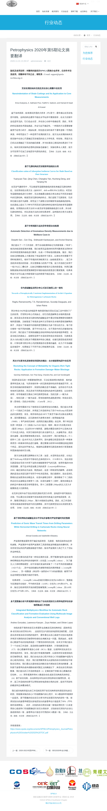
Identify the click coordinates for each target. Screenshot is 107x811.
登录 (92, 4)
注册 (98, 4)
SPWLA (53, 794)
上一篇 (26, 750)
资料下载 (74, 11)
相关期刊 (55, 11)
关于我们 (94, 11)
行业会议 (64, 11)
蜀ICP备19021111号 (53, 803)
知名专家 (45, 11)
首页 (38, 11)
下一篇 (59, 750)
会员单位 (83, 11)
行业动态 (96, 35)
